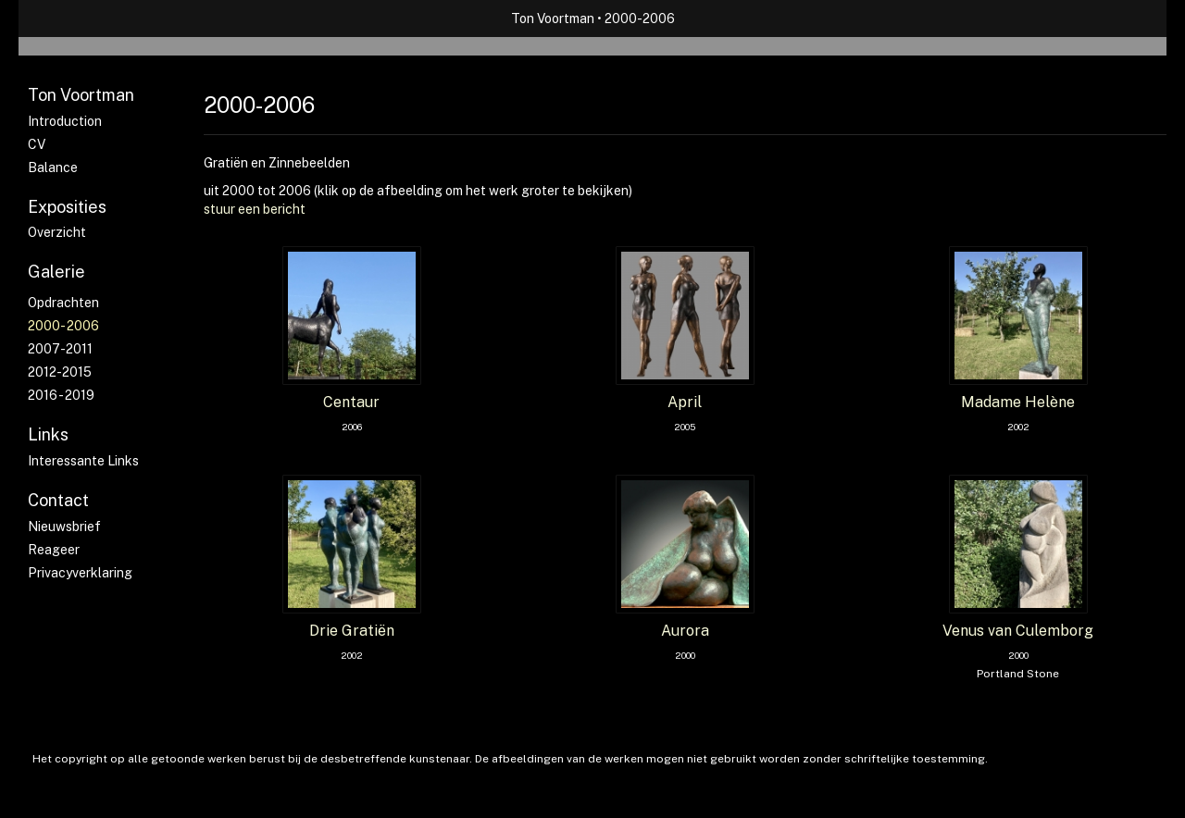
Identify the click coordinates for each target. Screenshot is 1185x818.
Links (48, 434)
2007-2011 (60, 348)
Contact (58, 500)
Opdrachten (63, 302)
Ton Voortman (552, 18)
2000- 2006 (63, 325)
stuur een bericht (255, 209)
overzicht (57, 232)
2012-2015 (60, 372)
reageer (54, 549)
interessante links (83, 460)
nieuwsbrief (64, 526)
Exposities (67, 207)
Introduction (65, 121)
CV (36, 144)
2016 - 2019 (61, 395)
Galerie (56, 271)
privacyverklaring (80, 572)
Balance (53, 167)
